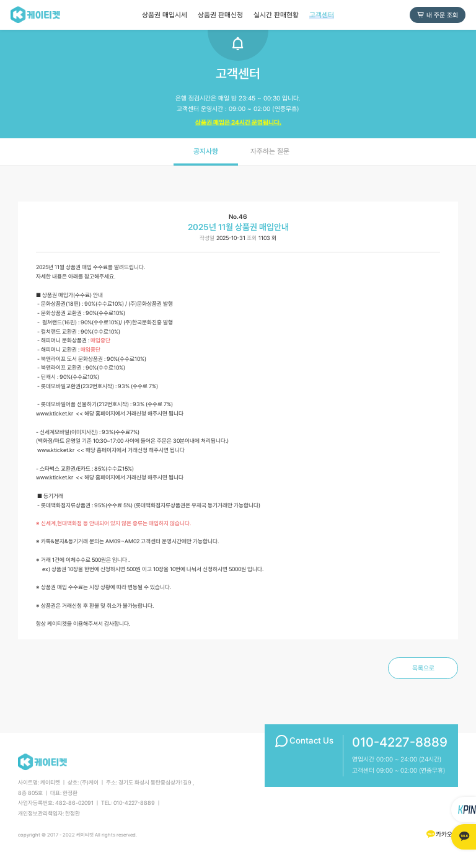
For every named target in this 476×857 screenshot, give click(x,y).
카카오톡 (441, 833)
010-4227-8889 (399, 742)
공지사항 (205, 151)
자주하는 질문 (269, 151)
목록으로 (423, 668)
